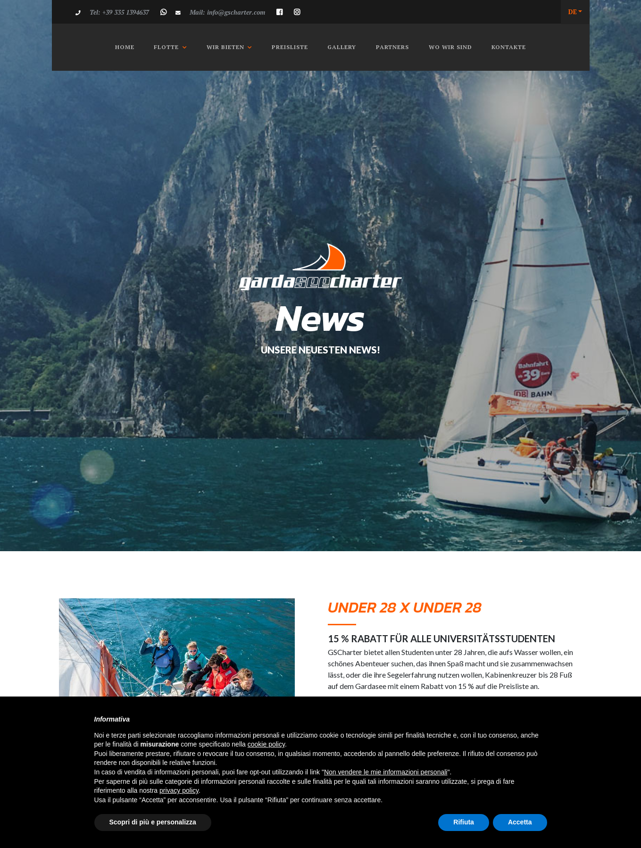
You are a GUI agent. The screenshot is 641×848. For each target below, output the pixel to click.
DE (572, 12)
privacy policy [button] (179, 790)
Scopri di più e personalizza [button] (152, 822)
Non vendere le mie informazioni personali (385, 772)
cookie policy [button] (266, 744)
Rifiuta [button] (463, 822)
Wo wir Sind (450, 46)
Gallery (341, 46)
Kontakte (508, 46)
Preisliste (290, 46)
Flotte (166, 46)
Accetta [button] (520, 822)
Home (128, 46)
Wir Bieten (225, 46)
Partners (392, 46)
